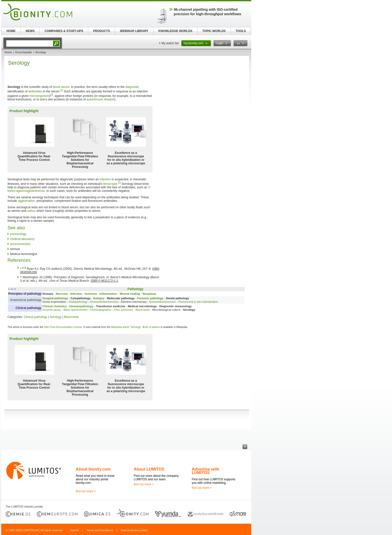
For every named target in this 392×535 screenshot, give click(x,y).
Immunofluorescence (162, 301)
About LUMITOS (149, 469)
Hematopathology (81, 306)
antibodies (35, 91)
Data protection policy (134, 530)
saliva (31, 211)
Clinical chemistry (54, 306)
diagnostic (132, 87)
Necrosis (62, 293)
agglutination (26, 201)
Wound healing (130, 293)
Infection (76, 293)
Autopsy (98, 298)
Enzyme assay (51, 309)
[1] (61, 90)
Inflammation (108, 293)
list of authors (152, 327)
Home (8, 52)
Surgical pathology (55, 298)
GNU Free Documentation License (63, 327)
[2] (51, 94)
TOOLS (241, 31)
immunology (18, 234)
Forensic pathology (150, 298)
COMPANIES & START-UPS (63, 31)
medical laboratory (22, 239)
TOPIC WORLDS (214, 31)
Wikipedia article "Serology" (126, 327)
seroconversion (20, 244)
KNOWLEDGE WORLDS (175, 31)
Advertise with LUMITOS (205, 471)
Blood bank (143, 309)
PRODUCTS (101, 31)
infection (105, 179)
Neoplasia (149, 293)
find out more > (86, 491)
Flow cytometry (123, 309)
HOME (11, 31)
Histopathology (78, 301)
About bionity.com (93, 469)
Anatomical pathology (25, 300)
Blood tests (71, 317)
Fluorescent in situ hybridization (198, 301)
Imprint (74, 530)
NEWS (30, 31)
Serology (56, 317)
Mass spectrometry (76, 309)
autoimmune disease (100, 99)
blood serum (61, 87)
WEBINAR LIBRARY (134, 31)
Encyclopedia (23, 52)
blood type (110, 184)
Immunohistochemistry (104, 301)
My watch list (170, 43)
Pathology (136, 289)
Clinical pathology (35, 317)
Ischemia (91, 293)
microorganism (39, 96)
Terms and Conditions (99, 530)
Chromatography (100, 309)
